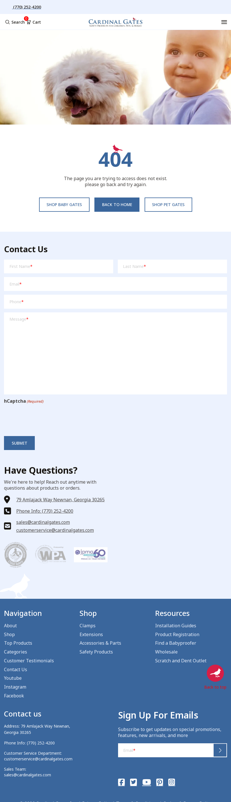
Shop (9, 634)
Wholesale (166, 652)
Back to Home (117, 204)
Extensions (91, 634)
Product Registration (177, 634)
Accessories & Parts (100, 643)
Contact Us (15, 669)
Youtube (13, 678)
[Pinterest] (159, 782)
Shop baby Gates (64, 204)
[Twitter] (133, 782)
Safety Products (96, 652)
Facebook (14, 696)
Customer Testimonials (29, 661)
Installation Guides (175, 625)
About (10, 625)
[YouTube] (146, 782)
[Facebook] (121, 782)
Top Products (18, 643)
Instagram (15, 687)
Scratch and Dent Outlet (180, 661)
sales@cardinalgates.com (43, 522)
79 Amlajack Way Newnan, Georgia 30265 (60, 499)
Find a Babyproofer (175, 643)
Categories (15, 652)
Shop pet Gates (168, 204)
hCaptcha (24, 401)
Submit (19, 443)
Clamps (88, 625)
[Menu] (224, 22)
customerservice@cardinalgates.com (55, 530)
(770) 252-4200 (41, 743)
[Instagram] (171, 782)
